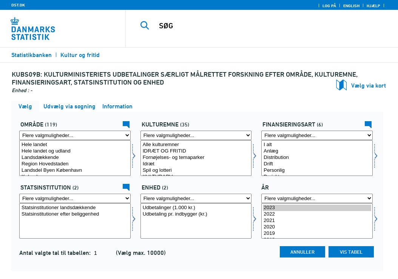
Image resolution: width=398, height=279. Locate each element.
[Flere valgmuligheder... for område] (75, 135)
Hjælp (373, 5)
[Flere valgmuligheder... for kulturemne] (196, 135)
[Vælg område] (75, 158)
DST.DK (18, 5)
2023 (317, 208)
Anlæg (317, 151)
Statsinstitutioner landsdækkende (75, 208)
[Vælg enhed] (196, 221)
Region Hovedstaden (75, 164)
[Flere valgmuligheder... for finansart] (317, 135)
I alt (317, 145)
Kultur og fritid (80, 55)
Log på (329, 5)
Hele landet (75, 145)
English (351, 5)
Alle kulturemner (196, 145)
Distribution (317, 157)
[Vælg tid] (317, 221)
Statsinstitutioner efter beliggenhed (75, 214)
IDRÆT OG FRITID (196, 151)
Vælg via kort (368, 85)
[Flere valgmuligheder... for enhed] (196, 198)
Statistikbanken (31, 55)
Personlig (317, 170)
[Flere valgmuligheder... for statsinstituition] (75, 198)
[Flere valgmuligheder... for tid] (317, 198)
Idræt (196, 164)
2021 (317, 220)
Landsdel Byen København (75, 170)
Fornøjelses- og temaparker (196, 157)
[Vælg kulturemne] (196, 158)
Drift (317, 164)
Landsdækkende (75, 157)
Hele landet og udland (75, 151)
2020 (317, 227)
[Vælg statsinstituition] (75, 221)
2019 (317, 233)
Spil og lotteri (196, 170)
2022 (317, 214)
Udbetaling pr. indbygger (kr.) (196, 214)
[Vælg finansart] (317, 158)
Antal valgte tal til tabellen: (55, 252)
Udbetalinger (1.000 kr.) (196, 208)
